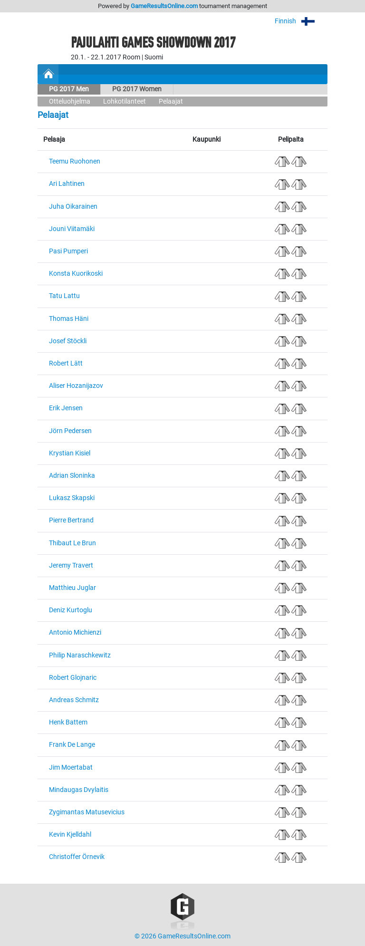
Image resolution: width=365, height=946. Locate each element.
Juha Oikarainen (73, 207)
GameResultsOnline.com (164, 6)
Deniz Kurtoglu (70, 610)
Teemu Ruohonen (74, 161)
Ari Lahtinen (67, 184)
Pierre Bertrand (71, 520)
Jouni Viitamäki (72, 229)
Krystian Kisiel (69, 453)
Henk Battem (68, 722)
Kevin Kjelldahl (70, 834)
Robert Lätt (66, 363)
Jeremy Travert (71, 565)
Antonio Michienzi (75, 632)
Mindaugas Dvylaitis (78, 790)
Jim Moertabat (71, 767)
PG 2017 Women (137, 89)
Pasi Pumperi (68, 251)
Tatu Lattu (64, 296)
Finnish (301, 21)
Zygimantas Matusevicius (87, 812)
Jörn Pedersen (70, 431)
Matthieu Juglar (72, 588)
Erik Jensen (66, 408)
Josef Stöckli (67, 341)
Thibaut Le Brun (72, 543)
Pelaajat (171, 101)
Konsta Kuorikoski (76, 274)
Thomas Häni (68, 319)
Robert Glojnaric (72, 678)
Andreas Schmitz (74, 700)
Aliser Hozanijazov (76, 386)
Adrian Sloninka (72, 476)
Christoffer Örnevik (77, 857)
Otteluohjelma (69, 101)
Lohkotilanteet (124, 101)
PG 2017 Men (69, 89)
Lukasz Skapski (72, 498)
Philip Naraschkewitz (80, 655)
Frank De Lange (72, 745)
